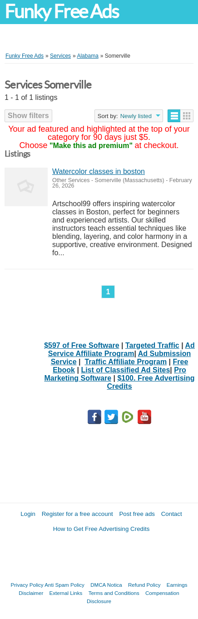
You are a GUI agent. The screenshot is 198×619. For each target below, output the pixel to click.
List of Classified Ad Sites (125, 370)
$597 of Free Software (81, 345)
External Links (66, 593)
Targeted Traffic (152, 345)
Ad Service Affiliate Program (121, 349)
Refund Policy (144, 585)
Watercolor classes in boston (98, 171)
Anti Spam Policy (64, 585)
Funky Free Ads (62, 11)
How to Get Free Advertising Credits (101, 528)
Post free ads (137, 513)
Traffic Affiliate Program (125, 362)
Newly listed (136, 116)
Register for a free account (77, 513)
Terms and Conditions (114, 593)
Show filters (28, 115)
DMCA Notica (106, 585)
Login (27, 513)
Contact (171, 513)
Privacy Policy (27, 585)
